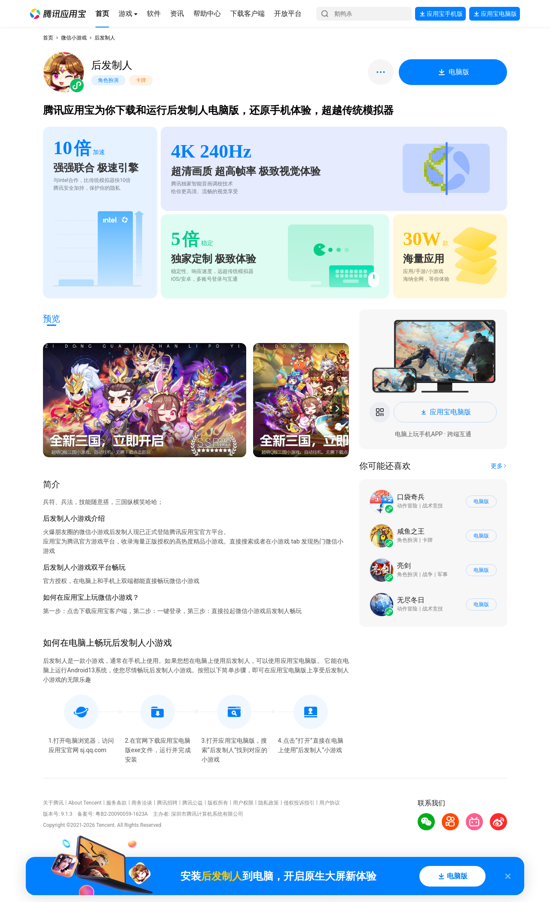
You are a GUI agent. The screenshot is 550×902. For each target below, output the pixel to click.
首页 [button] (48, 38)
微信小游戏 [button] (74, 38)
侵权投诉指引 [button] (299, 803)
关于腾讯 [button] (53, 803)
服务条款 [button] (116, 803)
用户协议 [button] (329, 803)
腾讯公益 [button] (192, 803)
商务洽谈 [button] (141, 803)
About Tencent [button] (84, 803)
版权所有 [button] (218, 803)
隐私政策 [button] (268, 803)
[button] (58, 14)
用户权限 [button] (243, 803)
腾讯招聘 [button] (167, 803)
